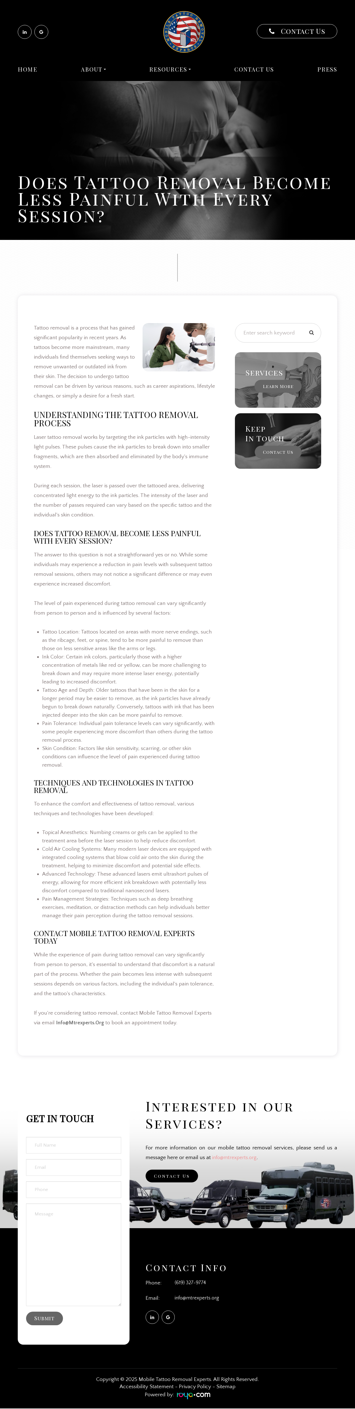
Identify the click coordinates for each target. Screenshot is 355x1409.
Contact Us (302, 31)
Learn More (278, 385)
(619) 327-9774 (191, 1283)
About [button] (93, 69)
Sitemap (225, 1387)
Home (27, 69)
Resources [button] (170, 69)
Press (327, 69)
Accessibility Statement (147, 1387)
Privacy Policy (195, 1387)
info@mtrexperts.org (235, 1157)
